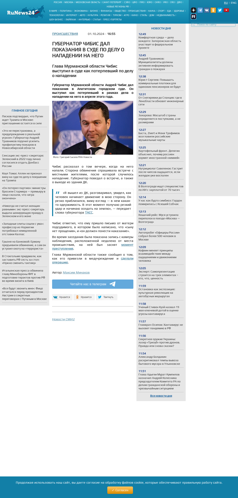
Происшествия (137, 11)
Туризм (117, 15)
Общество (120, 11)
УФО (165, 2)
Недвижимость (166, 15)
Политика (66, 11)
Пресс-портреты (112, 19)
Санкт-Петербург (112, 2)
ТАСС (89, 212)
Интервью (84, 19)
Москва (68, 2)
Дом (151, 15)
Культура (93, 15)
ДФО (179, 2)
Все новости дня (161, 395)
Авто (82, 15)
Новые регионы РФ (118, 6)
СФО (172, 2)
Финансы (106, 11)
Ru (226, 2)
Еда (169, 11)
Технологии (56, 15)
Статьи (97, 19)
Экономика (81, 11)
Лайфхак (70, 19)
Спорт (161, 11)
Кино (135, 15)
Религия (105, 15)
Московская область (88, 2)
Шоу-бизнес (56, 19)
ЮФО (149, 2)
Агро (126, 15)
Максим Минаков (76, 272)
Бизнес (94, 11)
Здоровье (179, 11)
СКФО (158, 2)
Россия (58, 2)
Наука (151, 11)
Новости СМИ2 (63, 319)
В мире (53, 11)
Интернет (71, 15)
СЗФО (127, 2)
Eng (233, 2)
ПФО (142, 2)
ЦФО (134, 2)
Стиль (143, 15)
